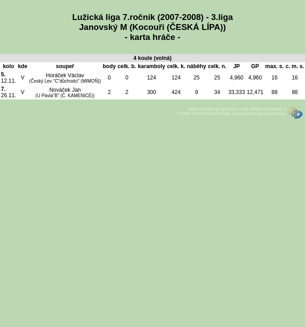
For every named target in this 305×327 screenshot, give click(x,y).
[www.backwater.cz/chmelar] (259, 113)
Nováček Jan (65, 92)
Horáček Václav (65, 78)
